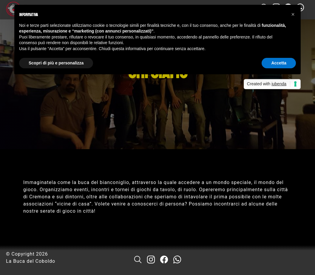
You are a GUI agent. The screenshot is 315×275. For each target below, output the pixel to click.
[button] (293, 14)
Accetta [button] (278, 63)
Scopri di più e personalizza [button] (56, 63)
